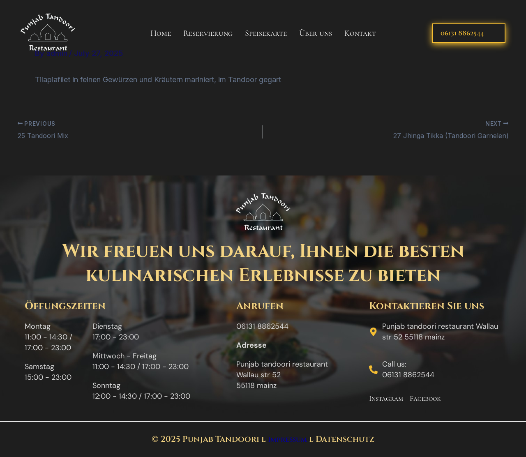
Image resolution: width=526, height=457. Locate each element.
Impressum (287, 439)
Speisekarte (266, 33)
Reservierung (208, 33)
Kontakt (360, 33)
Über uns (315, 33)
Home (160, 33)
